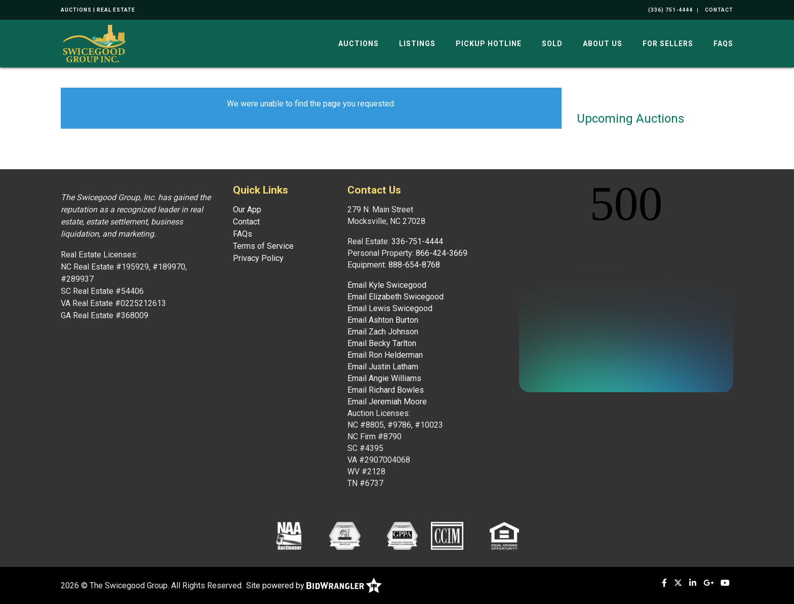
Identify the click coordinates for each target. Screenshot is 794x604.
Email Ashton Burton (382, 320)
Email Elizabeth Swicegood (395, 296)
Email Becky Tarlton (381, 343)
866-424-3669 (441, 253)
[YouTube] (725, 583)
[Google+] (708, 583)
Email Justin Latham (382, 366)
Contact (246, 221)
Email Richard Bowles (385, 390)
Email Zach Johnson (382, 331)
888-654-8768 (414, 265)
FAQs (723, 44)
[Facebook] (664, 583)
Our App (247, 209)
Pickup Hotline (489, 44)
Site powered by (314, 585)
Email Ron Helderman (385, 355)
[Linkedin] (692, 583)
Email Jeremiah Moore (387, 401)
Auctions (358, 44)
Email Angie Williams (384, 378)
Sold (552, 44)
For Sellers (668, 44)
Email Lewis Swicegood (389, 308)
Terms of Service (263, 246)
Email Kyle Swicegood (386, 285)
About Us (602, 44)
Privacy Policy (258, 258)
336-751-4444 (417, 241)
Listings (417, 44)
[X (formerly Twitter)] (678, 583)
